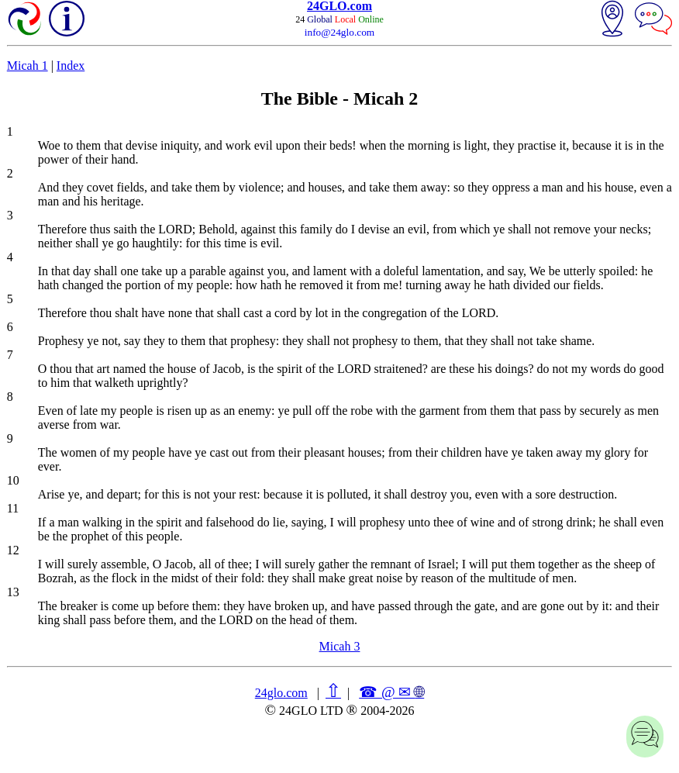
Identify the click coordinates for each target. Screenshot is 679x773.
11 (13, 508)
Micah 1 (27, 65)
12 (13, 550)
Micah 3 (339, 646)
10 (13, 480)
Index (70, 65)
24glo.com (281, 692)
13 (13, 592)
